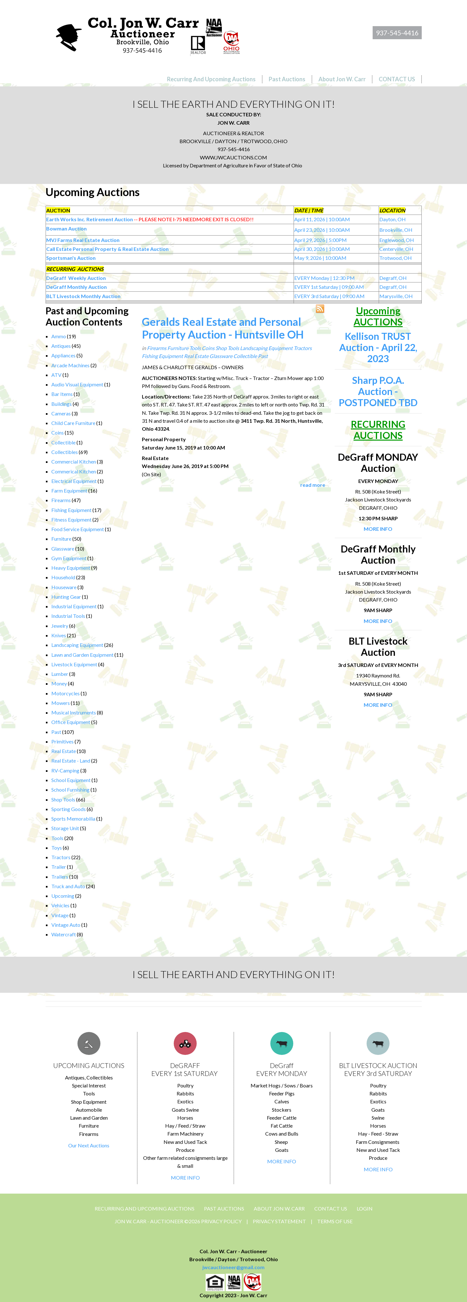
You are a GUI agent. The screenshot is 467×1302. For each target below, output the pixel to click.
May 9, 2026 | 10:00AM (320, 258)
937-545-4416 (397, 33)
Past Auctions (224, 1208)
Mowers (60, 703)
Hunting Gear (66, 597)
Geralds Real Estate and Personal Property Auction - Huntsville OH (223, 328)
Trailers (59, 877)
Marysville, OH (396, 296)
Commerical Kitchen (73, 471)
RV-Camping (65, 770)
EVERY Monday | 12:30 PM (324, 278)
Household (63, 577)
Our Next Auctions (88, 1145)
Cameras (61, 413)
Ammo (58, 336)
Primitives (62, 741)
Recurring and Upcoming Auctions (144, 1208)
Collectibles (64, 452)
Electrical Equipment (74, 481)
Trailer (58, 867)
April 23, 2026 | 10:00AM (322, 230)
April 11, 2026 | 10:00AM (322, 219)
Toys (56, 848)
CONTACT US (330, 1208)
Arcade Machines (70, 365)
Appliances (63, 355)
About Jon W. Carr (279, 1208)
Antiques (61, 346)
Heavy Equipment (70, 568)
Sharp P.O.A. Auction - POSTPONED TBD (378, 391)
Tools (57, 838)
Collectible (63, 442)
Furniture (61, 539)
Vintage (60, 915)
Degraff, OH (393, 278)
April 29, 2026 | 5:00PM (320, 240)
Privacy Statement (279, 1221)
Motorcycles (65, 693)
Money (59, 683)
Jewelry (59, 626)
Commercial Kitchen (73, 461)
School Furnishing (70, 789)
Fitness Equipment (71, 519)
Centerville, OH (396, 249)
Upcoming (62, 896)
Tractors (60, 857)
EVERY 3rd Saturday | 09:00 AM (329, 296)
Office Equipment (70, 722)
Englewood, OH (396, 240)
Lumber (59, 674)
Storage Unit (65, 828)
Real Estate (63, 751)
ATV (56, 375)
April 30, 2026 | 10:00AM (322, 249)
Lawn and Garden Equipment (82, 655)
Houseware (64, 587)
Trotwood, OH (395, 258)
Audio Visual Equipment (77, 384)
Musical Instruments (73, 712)
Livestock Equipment (74, 664)
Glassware (62, 548)
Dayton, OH (392, 219)
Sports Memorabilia (73, 819)
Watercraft (63, 934)
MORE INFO (185, 1177)
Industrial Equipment (74, 606)
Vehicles (60, 905)
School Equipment (71, 780)
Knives (58, 635)
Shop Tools (63, 799)
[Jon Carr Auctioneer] (147, 34)
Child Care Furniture (73, 423)
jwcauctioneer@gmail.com (233, 1267)
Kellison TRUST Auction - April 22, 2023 (378, 347)
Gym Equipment (68, 558)
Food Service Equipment (77, 529)
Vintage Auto (65, 925)
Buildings (61, 404)
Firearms (61, 500)
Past (56, 732)
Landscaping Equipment (77, 645)
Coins (57, 432)
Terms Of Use (335, 1221)
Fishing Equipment (71, 510)
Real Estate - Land (70, 760)
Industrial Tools (68, 616)
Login (365, 1208)
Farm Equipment (69, 490)
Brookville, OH (395, 230)
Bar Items (62, 394)
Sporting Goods (68, 809)
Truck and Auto (68, 886)
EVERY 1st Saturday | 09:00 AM (329, 287)
